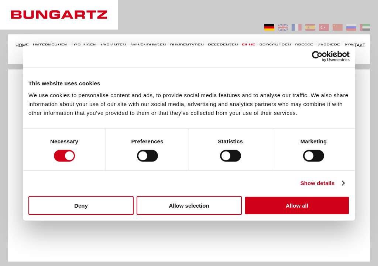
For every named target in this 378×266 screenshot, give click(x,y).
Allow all (297, 205)
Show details (317, 183)
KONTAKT (355, 45)
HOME (22, 45)
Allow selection (189, 205)
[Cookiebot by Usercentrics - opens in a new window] (317, 56)
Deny (81, 205)
